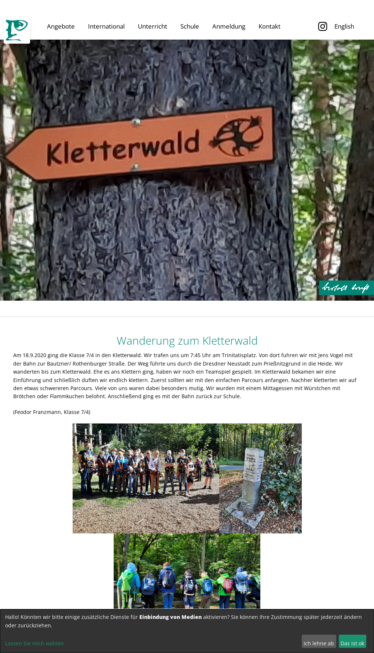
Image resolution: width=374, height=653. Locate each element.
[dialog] (187, 631)
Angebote (61, 26)
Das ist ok (352, 643)
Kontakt (269, 26)
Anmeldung (228, 26)
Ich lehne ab (319, 643)
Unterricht (152, 26)
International (106, 26)
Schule (189, 26)
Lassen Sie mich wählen (34, 643)
